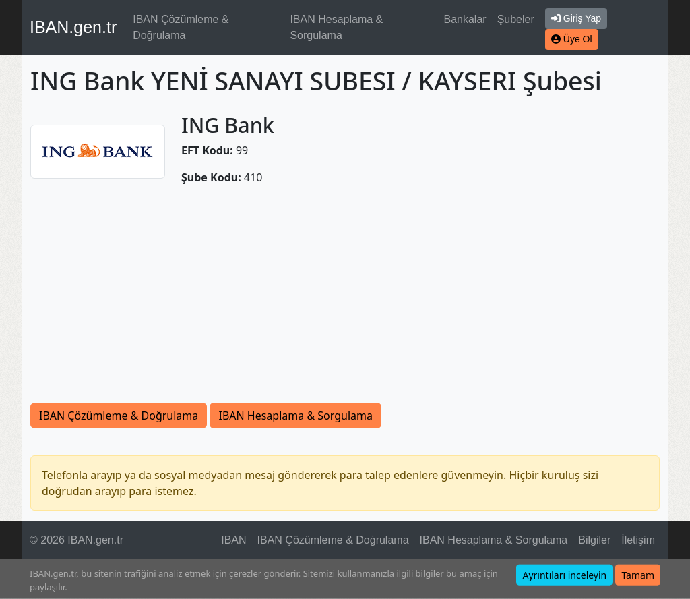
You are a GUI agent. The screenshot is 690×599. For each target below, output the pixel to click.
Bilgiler (594, 540)
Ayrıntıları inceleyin (564, 575)
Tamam (637, 575)
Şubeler (515, 19)
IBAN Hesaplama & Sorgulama (336, 27)
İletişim (638, 540)
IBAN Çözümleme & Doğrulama (180, 27)
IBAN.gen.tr (73, 27)
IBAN (233, 540)
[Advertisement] (345, 301)
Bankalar (464, 19)
